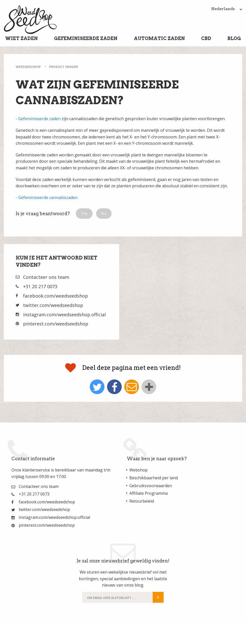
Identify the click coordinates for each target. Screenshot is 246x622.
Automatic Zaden (159, 38)
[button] (84, 213)
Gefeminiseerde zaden (39, 118)
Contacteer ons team (46, 277)
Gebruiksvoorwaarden (150, 485)
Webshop (138, 470)
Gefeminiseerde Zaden (85, 38)
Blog (234, 38)
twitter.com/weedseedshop (53, 305)
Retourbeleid (141, 501)
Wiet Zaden (21, 38)
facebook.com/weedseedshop (55, 296)
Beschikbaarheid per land (153, 478)
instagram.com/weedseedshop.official (64, 315)
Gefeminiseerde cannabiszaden (48, 197)
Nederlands (226, 8)
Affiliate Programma (148, 493)
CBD (206, 38)
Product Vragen (63, 67)
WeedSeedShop (28, 67)
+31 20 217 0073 (40, 286)
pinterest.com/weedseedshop (55, 324)
